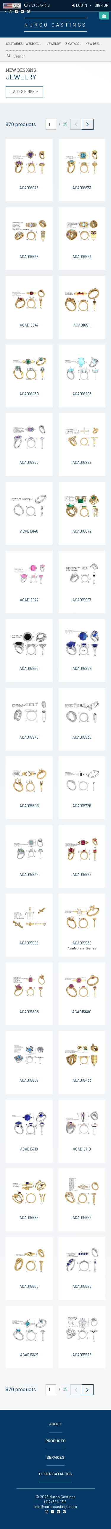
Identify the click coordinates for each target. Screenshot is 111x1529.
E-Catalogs (74, 43)
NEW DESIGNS (94, 43)
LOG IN (79, 5)
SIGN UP (101, 5)
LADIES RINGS (24, 91)
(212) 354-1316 (37, 5)
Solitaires (14, 44)
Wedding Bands (34, 44)
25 (65, 124)
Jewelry (54, 44)
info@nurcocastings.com (55, 1506)
